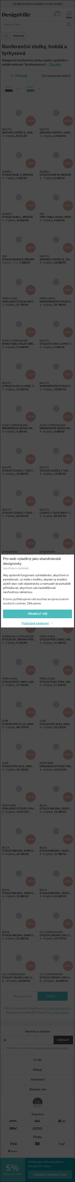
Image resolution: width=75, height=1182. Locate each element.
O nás (38, 1059)
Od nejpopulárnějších (56, 75)
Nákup (37, 1069)
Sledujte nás (37, 1089)
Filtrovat (19, 75)
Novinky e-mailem (37, 1031)
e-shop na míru (43, 1174)
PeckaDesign (38, 1177)
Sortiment (37, 1079)
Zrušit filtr (19, 87)
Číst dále (55, 64)
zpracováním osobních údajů (52, 1048)
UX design (25, 1174)
